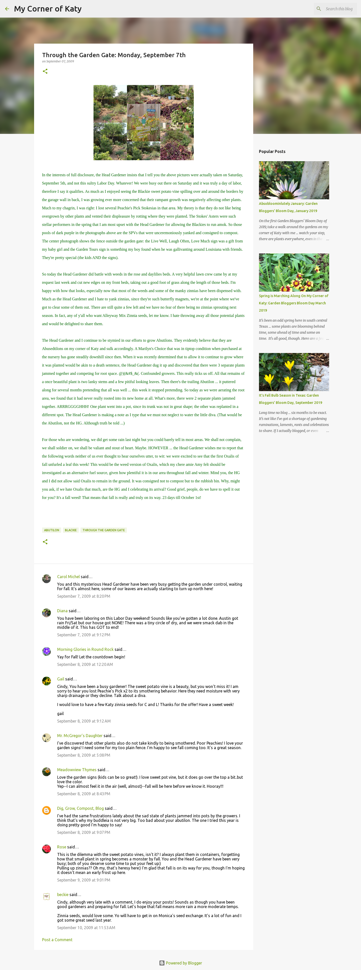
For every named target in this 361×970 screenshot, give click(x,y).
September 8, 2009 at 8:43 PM (83, 793)
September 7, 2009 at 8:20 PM (83, 596)
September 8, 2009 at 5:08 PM (83, 755)
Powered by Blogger (180, 963)
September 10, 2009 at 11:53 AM (86, 927)
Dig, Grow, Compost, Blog (80, 808)
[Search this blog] (330, 9)
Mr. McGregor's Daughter (80, 735)
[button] (45, 71)
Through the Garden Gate (103, 530)
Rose (61, 847)
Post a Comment (57, 939)
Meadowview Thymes (77, 769)
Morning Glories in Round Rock (85, 649)
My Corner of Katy (48, 8)
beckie (62, 894)
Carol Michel (68, 576)
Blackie (71, 530)
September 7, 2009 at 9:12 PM (83, 635)
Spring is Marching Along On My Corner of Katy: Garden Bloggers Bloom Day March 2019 (293, 303)
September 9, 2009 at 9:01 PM (83, 880)
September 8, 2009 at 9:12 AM (84, 721)
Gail (60, 679)
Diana (62, 610)
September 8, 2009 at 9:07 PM (83, 832)
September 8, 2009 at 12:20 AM (85, 664)
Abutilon (51, 530)
